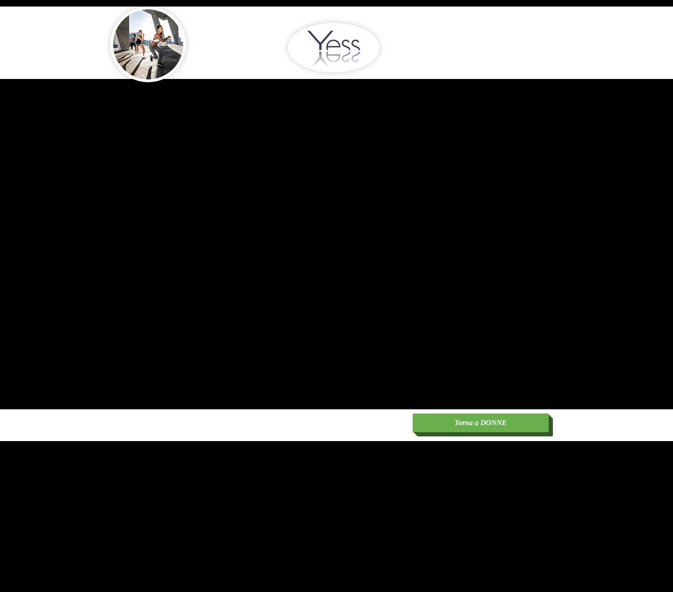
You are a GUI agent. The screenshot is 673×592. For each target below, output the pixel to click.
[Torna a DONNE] (481, 423)
